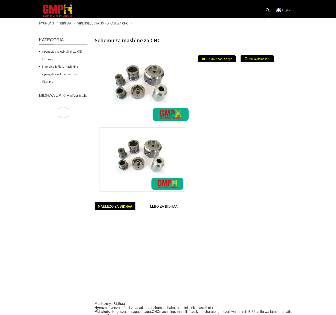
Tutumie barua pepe (219, 59)
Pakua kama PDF (259, 59)
